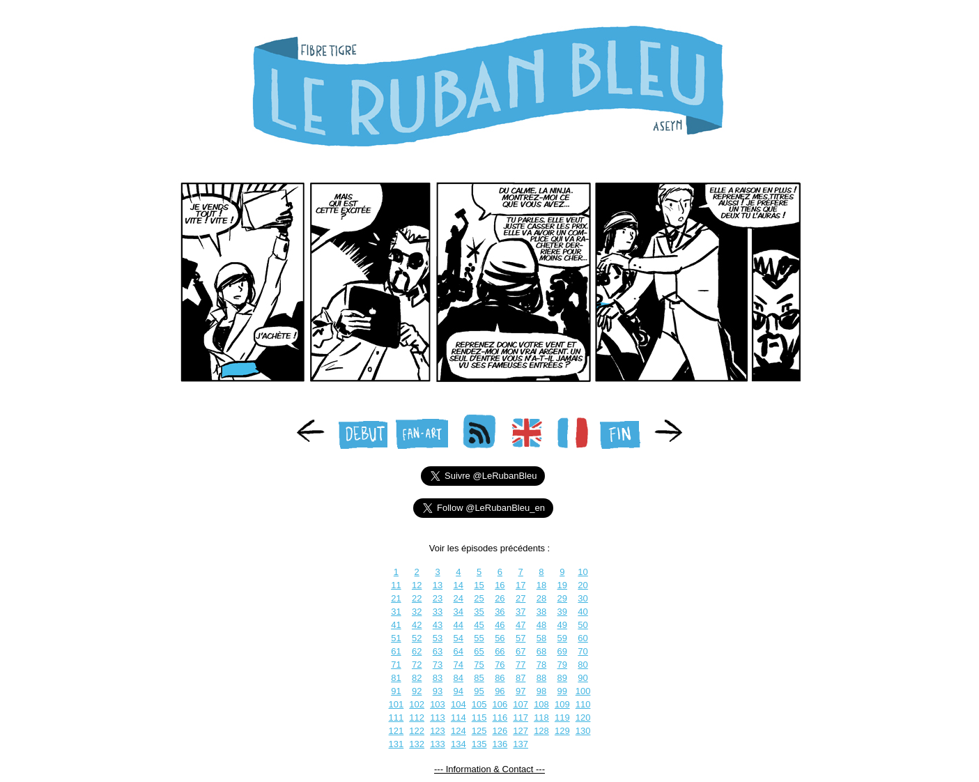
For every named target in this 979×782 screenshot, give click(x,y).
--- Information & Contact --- (489, 769)
